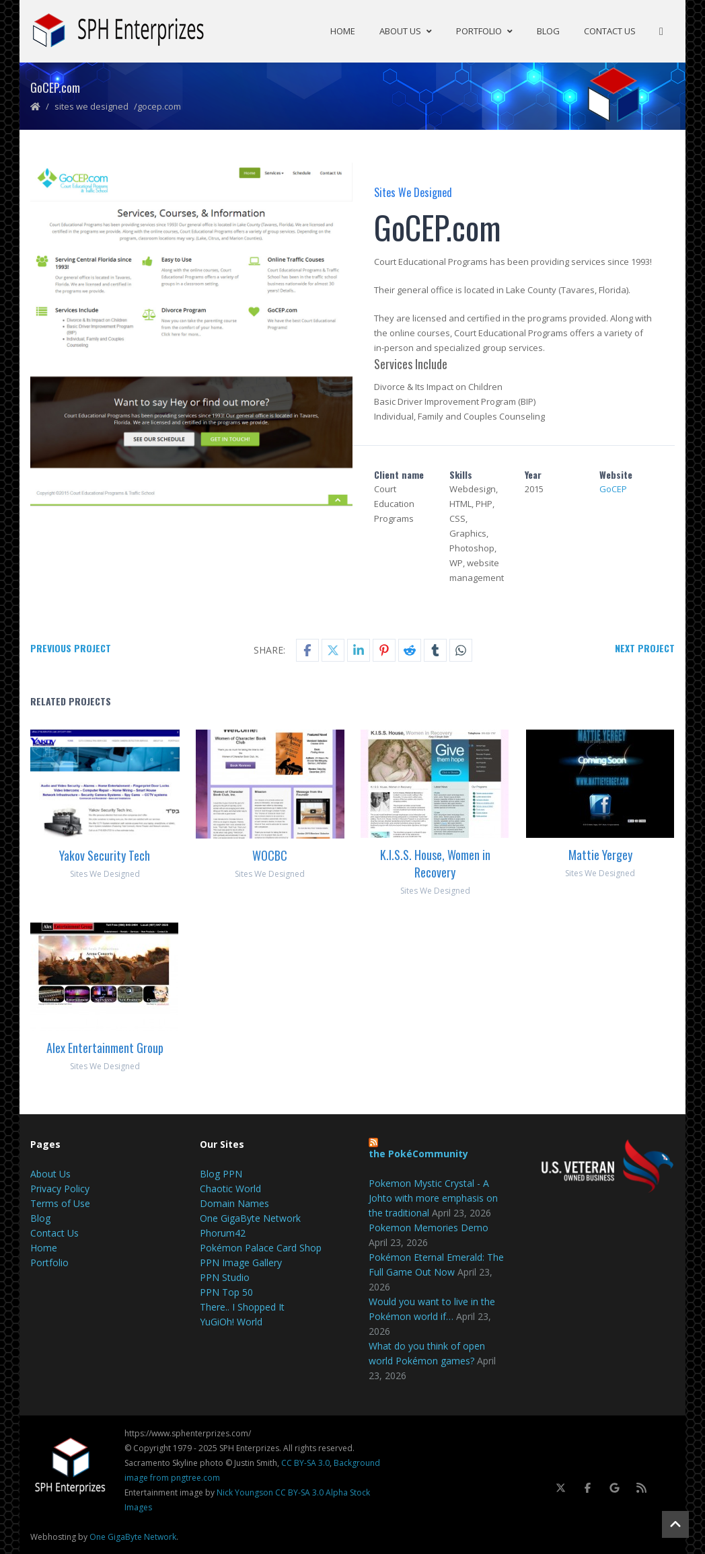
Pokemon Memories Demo (428, 1226)
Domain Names (234, 1202)
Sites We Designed (91, 105)
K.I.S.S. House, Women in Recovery (435, 862)
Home (342, 30)
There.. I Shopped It (242, 1305)
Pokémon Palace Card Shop (261, 1246)
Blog (548, 30)
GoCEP (613, 487)
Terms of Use (60, 1202)
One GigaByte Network (250, 1216)
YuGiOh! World (231, 1320)
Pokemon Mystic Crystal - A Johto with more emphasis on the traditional (433, 1196)
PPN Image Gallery (241, 1261)
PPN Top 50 (226, 1290)
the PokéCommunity (418, 1152)
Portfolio (484, 30)
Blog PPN (221, 1172)
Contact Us (610, 30)
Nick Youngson (245, 1491)
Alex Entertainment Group (104, 1046)
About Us (405, 30)
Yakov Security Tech (104, 854)
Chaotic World (230, 1187)
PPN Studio (225, 1276)
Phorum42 (223, 1231)
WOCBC (269, 854)
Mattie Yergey (600, 853)
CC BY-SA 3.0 (305, 1461)
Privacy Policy (59, 1187)
